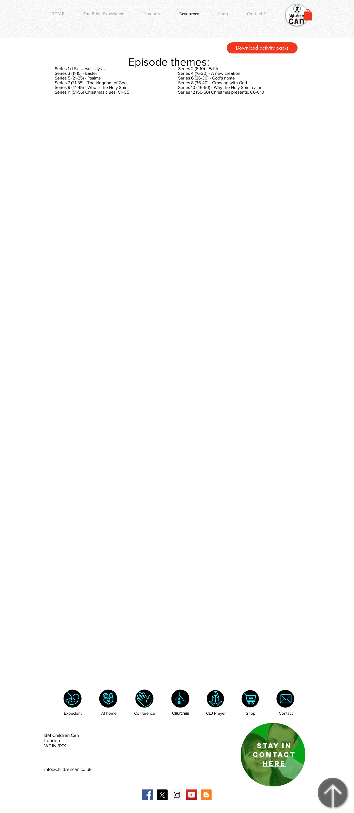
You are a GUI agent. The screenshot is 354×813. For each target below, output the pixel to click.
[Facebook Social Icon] (147, 794)
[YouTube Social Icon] (191, 794)
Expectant (73, 713)
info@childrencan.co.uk (68, 769)
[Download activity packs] (262, 47)
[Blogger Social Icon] (206, 794)
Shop (251, 713)
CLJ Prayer (216, 713)
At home (108, 713)
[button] (308, 14)
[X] (162, 794)
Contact (286, 713)
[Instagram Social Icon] (176, 794)
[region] (273, 754)
